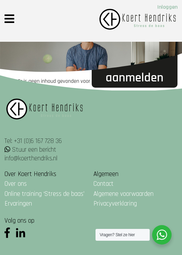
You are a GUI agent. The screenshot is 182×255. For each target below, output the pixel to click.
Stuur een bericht (34, 149)
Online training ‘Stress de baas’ (44, 194)
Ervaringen (18, 203)
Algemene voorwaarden (123, 194)
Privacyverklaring (115, 203)
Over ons (16, 184)
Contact (103, 184)
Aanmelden (135, 78)
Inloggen (167, 7)
